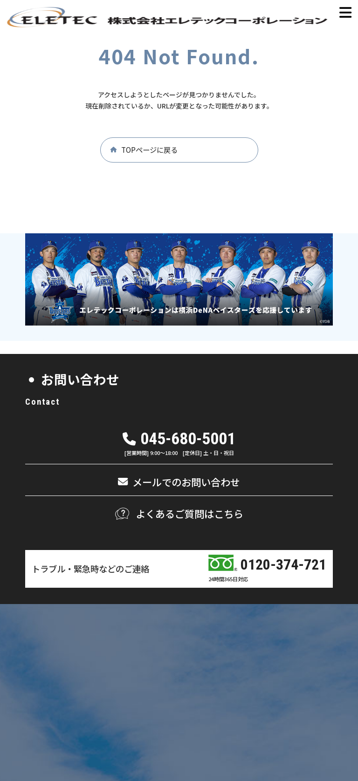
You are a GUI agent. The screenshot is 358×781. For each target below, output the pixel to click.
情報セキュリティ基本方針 (301, 721)
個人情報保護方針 (227, 721)
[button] (179, 149)
